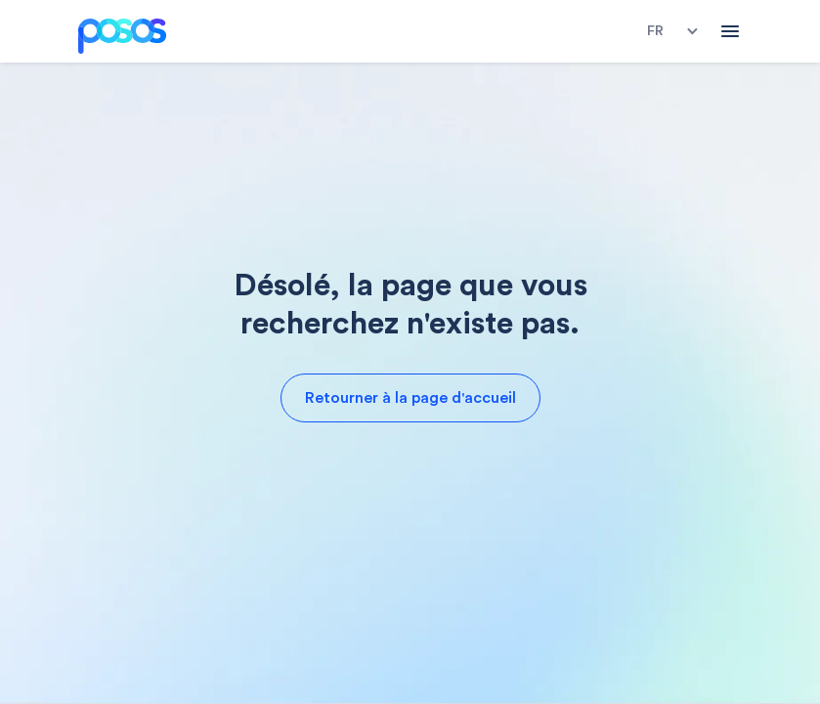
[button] (730, 31)
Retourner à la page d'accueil (410, 398)
